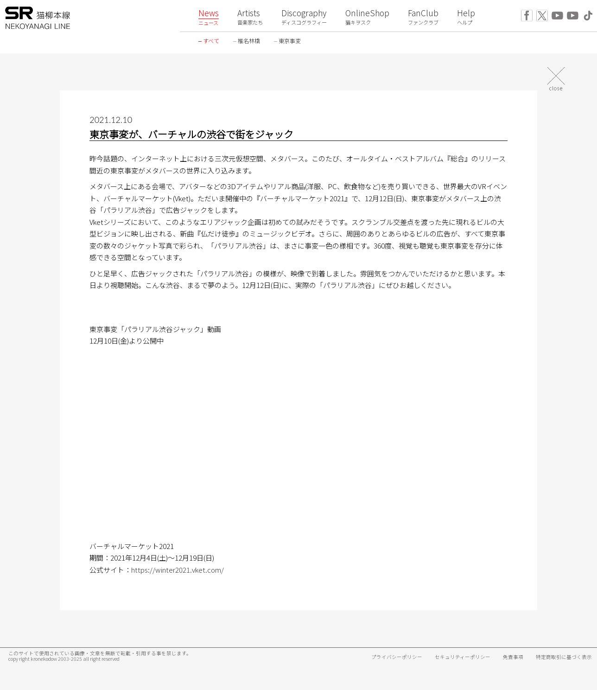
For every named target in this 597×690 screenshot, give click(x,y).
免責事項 (513, 656)
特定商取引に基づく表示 (564, 656)
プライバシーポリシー (396, 656)
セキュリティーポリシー (462, 656)
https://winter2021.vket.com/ (177, 570)
